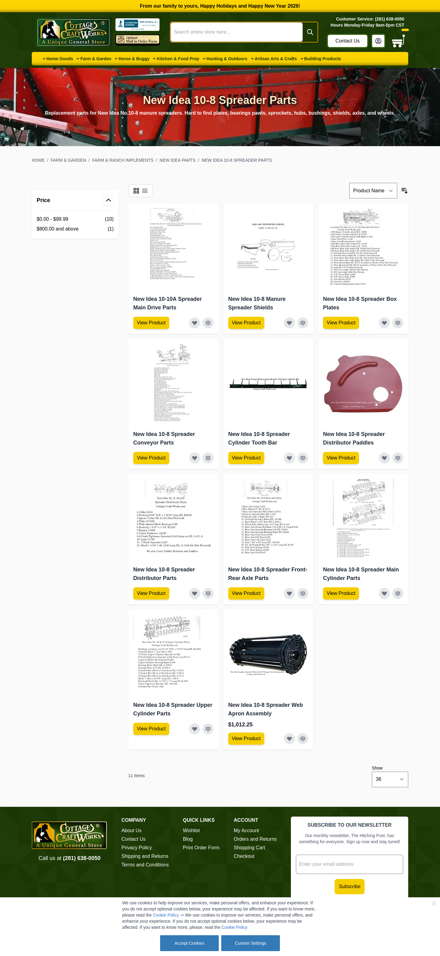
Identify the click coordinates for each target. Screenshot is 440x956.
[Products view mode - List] (144, 190)
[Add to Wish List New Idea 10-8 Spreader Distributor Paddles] (384, 457)
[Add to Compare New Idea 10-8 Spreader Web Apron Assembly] (302, 738)
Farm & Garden (95, 58)
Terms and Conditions (145, 864)
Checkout (244, 856)
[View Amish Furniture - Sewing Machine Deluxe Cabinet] (151, 323)
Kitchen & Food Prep (178, 58)
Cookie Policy (166, 915)
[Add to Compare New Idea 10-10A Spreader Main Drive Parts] (208, 322)
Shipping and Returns (144, 856)
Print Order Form (201, 847)
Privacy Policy (136, 847)
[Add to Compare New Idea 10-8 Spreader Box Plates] (397, 322)
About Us (131, 830)
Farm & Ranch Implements (123, 160)
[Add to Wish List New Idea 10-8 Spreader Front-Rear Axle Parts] (289, 593)
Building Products (322, 58)
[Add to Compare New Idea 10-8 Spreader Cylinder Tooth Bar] (302, 457)
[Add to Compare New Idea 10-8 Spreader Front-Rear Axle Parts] (302, 593)
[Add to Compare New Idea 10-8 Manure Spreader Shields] (302, 322)
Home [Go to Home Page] (38, 160)
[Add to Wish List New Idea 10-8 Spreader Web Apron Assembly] (289, 738)
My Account (246, 830)
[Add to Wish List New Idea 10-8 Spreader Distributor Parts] (194, 593)
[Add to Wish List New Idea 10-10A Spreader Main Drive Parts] (194, 322)
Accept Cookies (189, 943)
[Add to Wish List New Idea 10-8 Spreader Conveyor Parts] (194, 457)
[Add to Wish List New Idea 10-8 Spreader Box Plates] (384, 322)
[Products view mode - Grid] (136, 190)
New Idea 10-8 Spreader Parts (237, 160)
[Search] (310, 32)
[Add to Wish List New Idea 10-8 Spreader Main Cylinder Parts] (384, 593)
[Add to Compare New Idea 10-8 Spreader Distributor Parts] (208, 593)
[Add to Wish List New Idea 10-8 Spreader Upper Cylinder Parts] (194, 728)
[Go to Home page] (73, 32)
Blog (188, 839)
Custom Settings (250, 943)
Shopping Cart (249, 847)
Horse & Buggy (134, 58)
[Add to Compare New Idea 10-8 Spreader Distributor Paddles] (397, 457)
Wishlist (191, 830)
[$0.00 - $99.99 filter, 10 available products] (75, 219)
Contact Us (348, 40)
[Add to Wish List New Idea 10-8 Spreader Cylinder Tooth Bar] (289, 457)
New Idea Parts (178, 160)
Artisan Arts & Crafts (276, 58)
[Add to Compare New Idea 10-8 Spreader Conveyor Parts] (208, 457)
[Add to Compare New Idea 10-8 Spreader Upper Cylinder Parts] (208, 728)
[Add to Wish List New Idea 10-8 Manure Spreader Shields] (289, 322)
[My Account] (378, 41)
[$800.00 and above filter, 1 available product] (75, 229)
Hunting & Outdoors (227, 58)
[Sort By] (373, 190)
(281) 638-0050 (82, 858)
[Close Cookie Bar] (434, 903)
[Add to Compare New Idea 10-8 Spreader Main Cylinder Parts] (397, 593)
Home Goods (59, 58)
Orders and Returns (255, 839)
